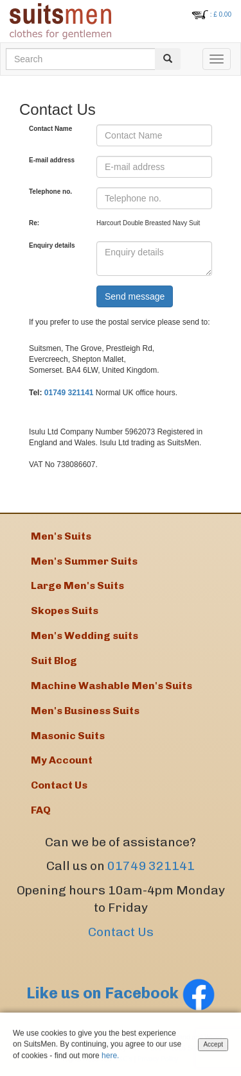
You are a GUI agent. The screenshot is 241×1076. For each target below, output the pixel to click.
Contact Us (121, 932)
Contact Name (50, 128)
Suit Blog (54, 660)
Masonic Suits (68, 736)
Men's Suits (61, 536)
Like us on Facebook (120, 993)
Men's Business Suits (85, 711)
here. (110, 1056)
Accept (213, 1045)
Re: (34, 222)
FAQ (41, 810)
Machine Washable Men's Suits (111, 685)
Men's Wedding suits (84, 635)
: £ (220, 14)
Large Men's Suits (77, 585)
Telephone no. (50, 191)
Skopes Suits (64, 610)
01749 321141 (69, 392)
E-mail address (52, 160)
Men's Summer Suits (84, 561)
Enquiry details (52, 245)
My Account (62, 760)
